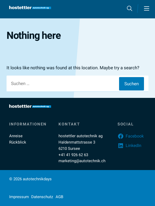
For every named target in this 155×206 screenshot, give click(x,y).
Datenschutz (42, 196)
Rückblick (17, 142)
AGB (59, 196)
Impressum (19, 196)
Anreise (16, 136)
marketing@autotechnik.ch (81, 161)
